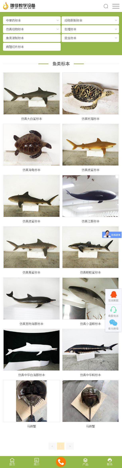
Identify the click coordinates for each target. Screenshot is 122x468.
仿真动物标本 (15, 29)
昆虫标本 (70, 38)
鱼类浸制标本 (15, 38)
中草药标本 (13, 20)
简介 (36, 462)
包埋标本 (70, 29)
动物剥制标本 (73, 20)
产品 (85, 462)
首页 (12, 462)
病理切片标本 (15, 47)
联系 (110, 462)
